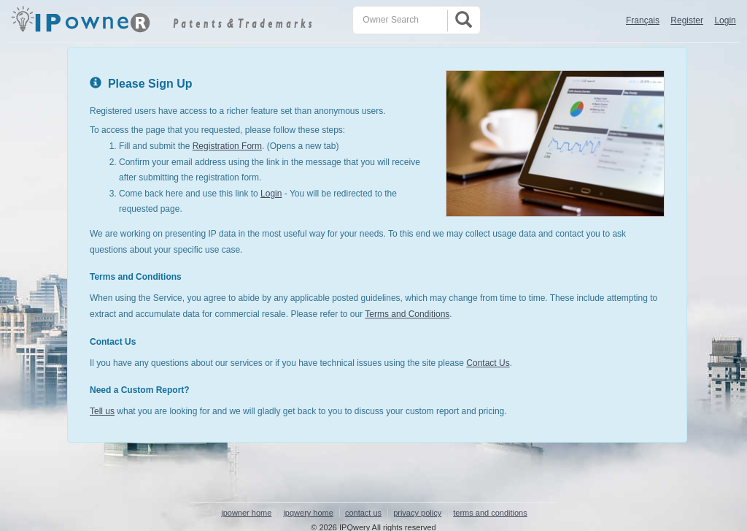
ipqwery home (308, 512)
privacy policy (417, 512)
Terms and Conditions (407, 314)
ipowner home (246, 512)
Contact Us (487, 363)
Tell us (102, 411)
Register (686, 20)
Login (724, 20)
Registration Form (227, 146)
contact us (363, 512)
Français (642, 20)
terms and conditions (490, 512)
